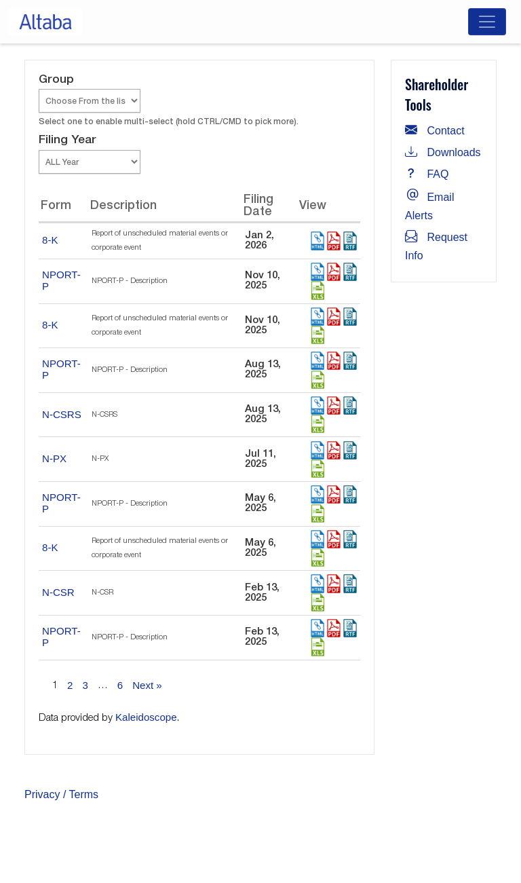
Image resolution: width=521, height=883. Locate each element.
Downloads (443, 152)
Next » (147, 685)
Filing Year (67, 140)
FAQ (426, 174)
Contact (435, 130)
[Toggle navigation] (487, 21)
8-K (50, 240)
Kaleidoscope (146, 717)
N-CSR (58, 592)
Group (56, 80)
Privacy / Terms (61, 794)
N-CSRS (61, 414)
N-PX (54, 458)
